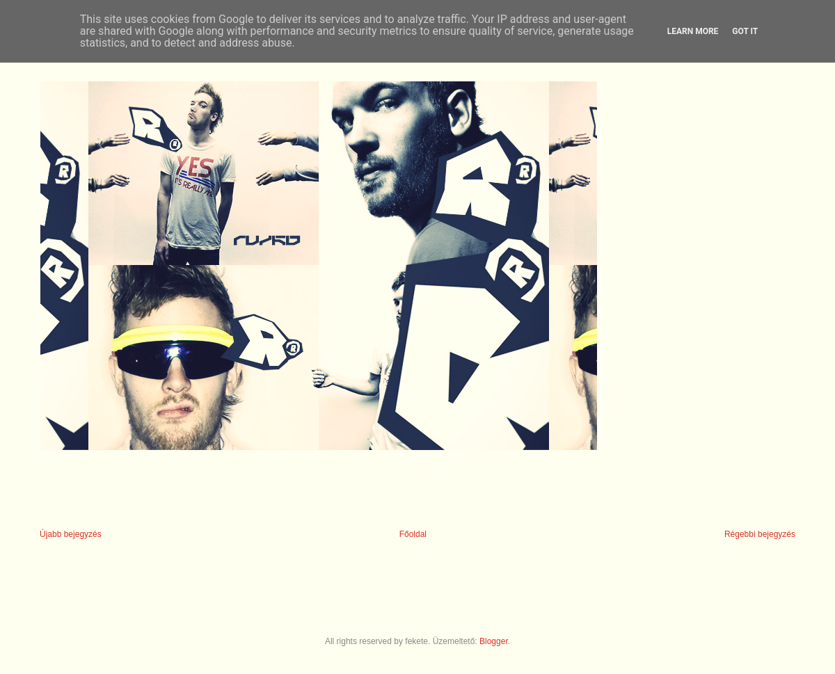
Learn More (693, 31)
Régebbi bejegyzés (759, 534)
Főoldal (413, 534)
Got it (745, 31)
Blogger (493, 641)
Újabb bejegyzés (71, 534)
